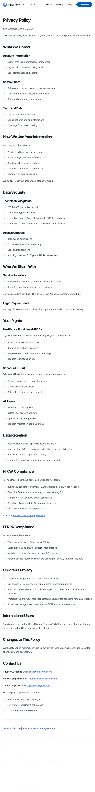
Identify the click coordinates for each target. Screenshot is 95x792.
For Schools (46, 4)
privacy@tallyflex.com (40, 671)
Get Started (84, 5)
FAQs (51, 774)
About (28, 761)
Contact (29, 768)
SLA (28, 750)
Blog (28, 764)
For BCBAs (20, 4)
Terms (5, 750)
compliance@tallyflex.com (43, 678)
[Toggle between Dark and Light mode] (71, 4)
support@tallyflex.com (38, 685)
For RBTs (33, 4)
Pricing (59, 4)
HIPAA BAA (20, 750)
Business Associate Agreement (28, 515)
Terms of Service (12, 728)
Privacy (12, 750)
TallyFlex (8, 746)
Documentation (55, 761)
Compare (53, 764)
